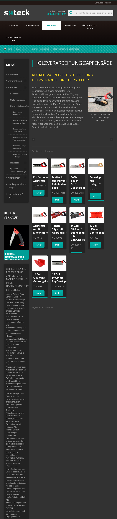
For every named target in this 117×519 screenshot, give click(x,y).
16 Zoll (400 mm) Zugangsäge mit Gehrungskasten (81, 232)
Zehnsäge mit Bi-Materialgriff (41, 229)
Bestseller (14, 94)
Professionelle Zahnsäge (42, 179)
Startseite (13, 25)
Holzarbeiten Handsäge (18, 113)
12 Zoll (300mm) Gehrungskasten (100, 229)
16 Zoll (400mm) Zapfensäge (59, 278)
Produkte (51, 25)
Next (6, 216)
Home (9, 49)
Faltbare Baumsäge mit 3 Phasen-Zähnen (14, 257)
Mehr (38, 192)
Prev (10, 216)
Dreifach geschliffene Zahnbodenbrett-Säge (62, 182)
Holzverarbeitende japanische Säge (20, 121)
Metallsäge (14, 163)
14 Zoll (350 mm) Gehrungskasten (43, 278)
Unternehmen (32, 25)
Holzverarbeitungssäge (39, 49)
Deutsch (107, 3)
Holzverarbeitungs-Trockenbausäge (20, 138)
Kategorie (20, 49)
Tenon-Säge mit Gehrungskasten (62, 229)
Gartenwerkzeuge (17, 100)
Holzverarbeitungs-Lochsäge (20, 155)
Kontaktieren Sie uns (13, 39)
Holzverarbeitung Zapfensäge (19, 130)
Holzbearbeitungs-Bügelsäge (20, 147)
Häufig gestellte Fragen (89, 27)
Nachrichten (70, 25)
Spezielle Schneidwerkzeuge (18, 170)
